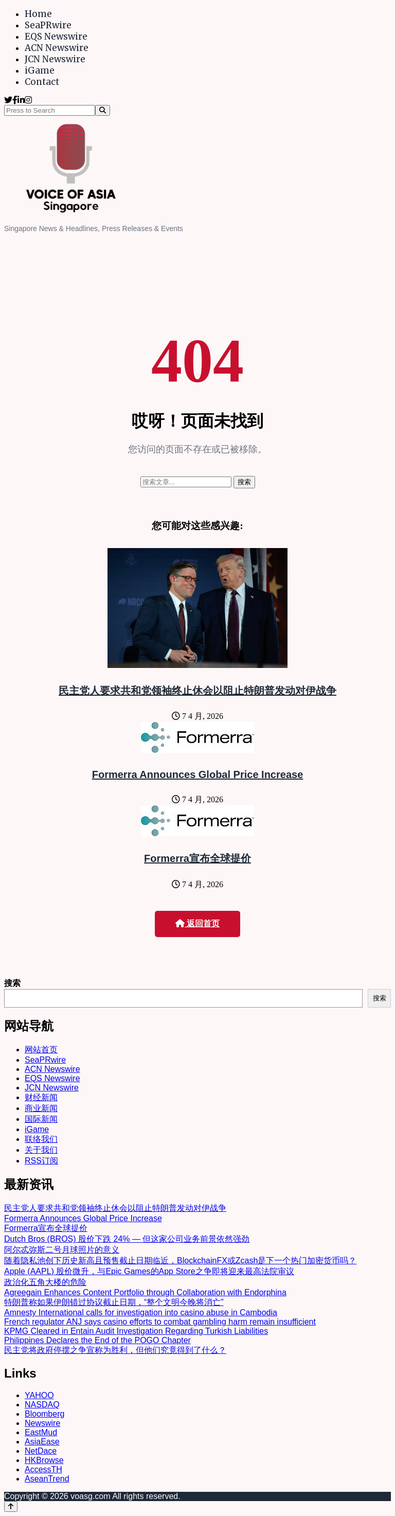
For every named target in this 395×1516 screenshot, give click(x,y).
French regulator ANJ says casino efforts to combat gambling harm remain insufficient (160, 1321)
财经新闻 (41, 1097)
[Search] (102, 110)
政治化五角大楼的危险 (45, 1282)
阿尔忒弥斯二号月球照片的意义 (61, 1249)
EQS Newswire (56, 36)
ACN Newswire (56, 48)
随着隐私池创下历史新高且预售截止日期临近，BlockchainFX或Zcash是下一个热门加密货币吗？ (180, 1260)
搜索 (12, 983)
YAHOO (39, 1395)
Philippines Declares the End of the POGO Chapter (97, 1340)
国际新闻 (41, 1119)
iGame (40, 70)
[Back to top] (10, 1506)
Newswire (42, 1423)
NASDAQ (42, 1404)
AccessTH (43, 1469)
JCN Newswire (55, 59)
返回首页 (197, 923)
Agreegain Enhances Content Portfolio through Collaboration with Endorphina (145, 1292)
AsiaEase (42, 1441)
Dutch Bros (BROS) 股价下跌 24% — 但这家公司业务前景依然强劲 (126, 1239)
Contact (42, 81)
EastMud (41, 1432)
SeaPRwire (48, 25)
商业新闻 (41, 1108)
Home (38, 14)
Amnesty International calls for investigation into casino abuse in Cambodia (140, 1312)
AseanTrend (47, 1478)
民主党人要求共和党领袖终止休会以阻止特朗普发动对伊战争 (197, 690)
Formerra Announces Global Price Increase (197, 774)
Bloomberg (44, 1413)
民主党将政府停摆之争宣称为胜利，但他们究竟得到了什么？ (115, 1350)
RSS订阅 (41, 1160)
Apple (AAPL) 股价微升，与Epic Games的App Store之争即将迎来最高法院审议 (149, 1271)
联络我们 (41, 1139)
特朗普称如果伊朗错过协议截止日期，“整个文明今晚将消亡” (114, 1302)
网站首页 (41, 1049)
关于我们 (41, 1149)
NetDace (41, 1451)
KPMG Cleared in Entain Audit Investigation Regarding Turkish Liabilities (136, 1331)
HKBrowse (44, 1460)
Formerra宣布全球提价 (197, 858)
